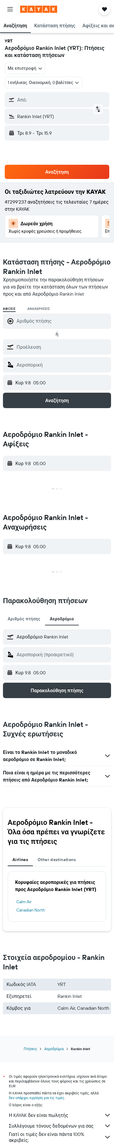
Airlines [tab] (20, 859)
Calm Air (24, 901)
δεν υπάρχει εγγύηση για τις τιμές (36, 1098)
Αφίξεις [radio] (9, 309)
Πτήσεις (30, 1049)
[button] (10, 9)
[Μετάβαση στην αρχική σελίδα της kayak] (38, 9)
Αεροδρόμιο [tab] (62, 619)
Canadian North (30, 910)
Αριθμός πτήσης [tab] (24, 619)
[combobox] (25, 68)
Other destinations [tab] (57, 859)
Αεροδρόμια (54, 1049)
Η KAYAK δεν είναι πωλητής (60, 1115)
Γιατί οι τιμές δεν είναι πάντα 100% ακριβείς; (60, 1137)
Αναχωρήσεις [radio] (39, 309)
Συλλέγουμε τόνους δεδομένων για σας (60, 1125)
